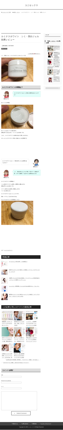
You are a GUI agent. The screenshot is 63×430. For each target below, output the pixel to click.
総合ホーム (15, 423)
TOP (6, 12)
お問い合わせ (25, 423)
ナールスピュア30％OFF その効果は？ (18, 261)
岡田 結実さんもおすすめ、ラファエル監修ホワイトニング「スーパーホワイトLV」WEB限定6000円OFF (31, 341)
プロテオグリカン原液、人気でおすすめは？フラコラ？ (16, 362)
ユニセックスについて (46, 423)
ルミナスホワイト (8, 250)
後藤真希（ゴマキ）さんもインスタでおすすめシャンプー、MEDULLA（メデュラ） (7, 325)
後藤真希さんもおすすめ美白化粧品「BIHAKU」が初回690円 (57, 55)
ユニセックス (31, 5)
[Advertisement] (31, 24)
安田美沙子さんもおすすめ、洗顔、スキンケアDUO (19, 323)
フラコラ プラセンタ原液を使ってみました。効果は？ (57, 72)
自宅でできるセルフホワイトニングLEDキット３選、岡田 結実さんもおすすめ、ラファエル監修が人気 (7, 341)
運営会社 (35, 423)
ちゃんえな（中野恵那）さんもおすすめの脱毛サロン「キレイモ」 (24, 286)
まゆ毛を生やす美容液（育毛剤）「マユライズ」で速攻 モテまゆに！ (22, 360)
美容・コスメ (4, 48)
